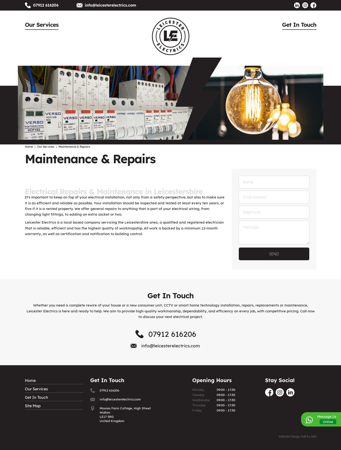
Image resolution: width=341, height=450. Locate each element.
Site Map (33, 405)
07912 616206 (46, 5)
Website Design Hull (292, 436)
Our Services (42, 24)
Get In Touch (299, 24)
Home (30, 380)
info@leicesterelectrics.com (110, 5)
